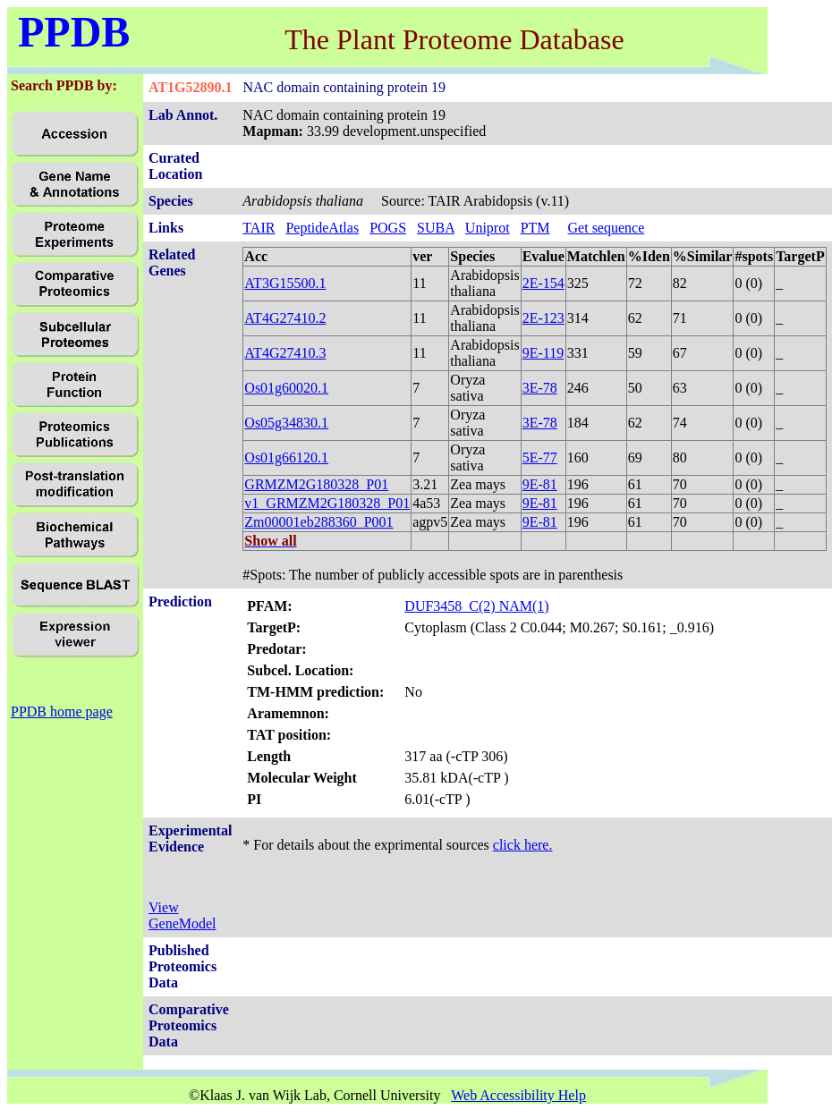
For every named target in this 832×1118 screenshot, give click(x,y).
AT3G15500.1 (285, 283)
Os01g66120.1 (286, 457)
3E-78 (539, 387)
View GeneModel (182, 915)
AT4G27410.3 (285, 352)
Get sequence (606, 227)
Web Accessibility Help (518, 1095)
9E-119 (543, 352)
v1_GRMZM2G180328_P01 (327, 503)
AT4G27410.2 (285, 318)
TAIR (258, 227)
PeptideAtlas (322, 227)
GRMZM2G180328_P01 (316, 484)
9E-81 (539, 484)
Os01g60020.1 (286, 387)
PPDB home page (62, 711)
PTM (535, 227)
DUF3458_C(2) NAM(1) (476, 606)
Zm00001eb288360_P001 (318, 521)
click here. (523, 844)
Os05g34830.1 (286, 422)
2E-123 (543, 318)
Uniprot (487, 227)
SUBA (435, 227)
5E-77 (539, 457)
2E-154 (543, 283)
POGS (387, 227)
